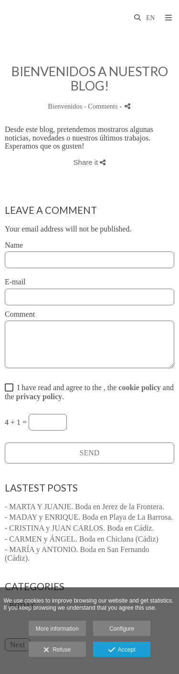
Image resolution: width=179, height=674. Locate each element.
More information (57, 628)
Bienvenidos (65, 106)
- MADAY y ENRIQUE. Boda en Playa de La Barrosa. (89, 517)
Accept (122, 650)
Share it (90, 162)
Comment (20, 314)
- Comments (101, 106)
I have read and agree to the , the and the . (89, 392)
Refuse (57, 650)
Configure (121, 628)
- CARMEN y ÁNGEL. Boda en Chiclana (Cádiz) (81, 539)
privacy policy (39, 396)
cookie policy (139, 387)
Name (14, 245)
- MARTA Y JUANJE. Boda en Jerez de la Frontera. (84, 507)
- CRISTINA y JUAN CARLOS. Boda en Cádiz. (79, 528)
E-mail (15, 282)
